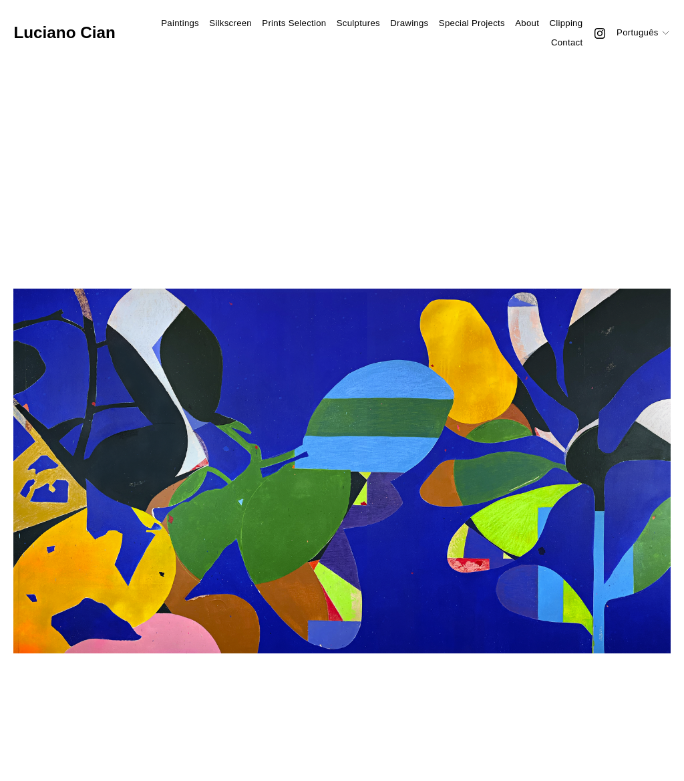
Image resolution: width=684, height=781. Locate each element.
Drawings (409, 23)
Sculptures (358, 23)
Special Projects (472, 23)
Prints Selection (294, 23)
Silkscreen (230, 23)
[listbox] (643, 33)
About (527, 23)
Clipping (565, 23)
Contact (566, 42)
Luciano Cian (64, 32)
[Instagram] (600, 33)
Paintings (180, 23)
